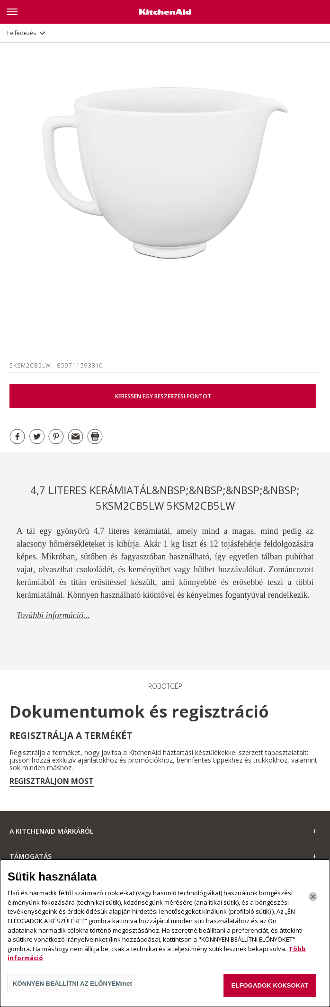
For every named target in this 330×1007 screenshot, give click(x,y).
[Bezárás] (313, 903)
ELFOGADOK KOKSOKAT (270, 991)
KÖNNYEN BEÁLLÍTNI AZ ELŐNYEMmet (72, 989)
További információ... (53, 615)
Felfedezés (21, 33)
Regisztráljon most (51, 781)
